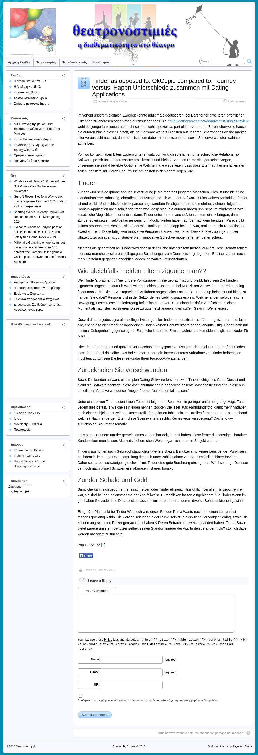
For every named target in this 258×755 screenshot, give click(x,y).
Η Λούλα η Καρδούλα (28, 87)
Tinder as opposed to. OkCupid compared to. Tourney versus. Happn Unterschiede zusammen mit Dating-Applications (164, 87)
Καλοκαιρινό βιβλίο (26, 92)
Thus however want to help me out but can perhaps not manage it (201, 733)
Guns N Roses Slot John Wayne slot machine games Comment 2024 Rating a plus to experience (40, 201)
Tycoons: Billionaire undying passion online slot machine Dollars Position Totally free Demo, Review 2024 (38, 232)
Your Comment (96, 591)
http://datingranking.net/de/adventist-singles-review (209, 121)
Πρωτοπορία (22, 429)
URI (96, 684)
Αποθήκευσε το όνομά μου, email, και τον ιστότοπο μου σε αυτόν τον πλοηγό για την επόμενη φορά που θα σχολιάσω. (149, 700)
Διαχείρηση (15, 486)
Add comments (237, 101)
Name (95, 659)
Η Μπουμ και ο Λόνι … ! (30, 81)
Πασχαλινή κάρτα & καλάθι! (32, 161)
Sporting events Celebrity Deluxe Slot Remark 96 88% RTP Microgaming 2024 (39, 216)
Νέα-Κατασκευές (74, 62)
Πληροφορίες (46, 62)
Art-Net (131, 746)
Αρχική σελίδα (19, 62)
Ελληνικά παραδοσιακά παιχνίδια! (36, 299)
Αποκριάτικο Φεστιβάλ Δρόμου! (35, 282)
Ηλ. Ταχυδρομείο (19, 491)
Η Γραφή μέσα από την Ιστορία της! (37, 288)
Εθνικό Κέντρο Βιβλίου (29, 450)
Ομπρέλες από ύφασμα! (30, 155)
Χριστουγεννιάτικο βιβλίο (30, 98)
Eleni (100, 569)
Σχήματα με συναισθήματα (31, 103)
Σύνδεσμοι (100, 62)
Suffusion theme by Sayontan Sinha (230, 746)
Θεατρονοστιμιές (26, 746)
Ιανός (17, 418)
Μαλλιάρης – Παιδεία (28, 424)
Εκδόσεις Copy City (27, 413)
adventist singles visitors (112, 101)
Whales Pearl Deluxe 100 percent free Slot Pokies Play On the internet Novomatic (39, 186)
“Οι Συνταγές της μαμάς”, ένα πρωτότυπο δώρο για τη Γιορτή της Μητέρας (37, 128)
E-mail (94, 672)
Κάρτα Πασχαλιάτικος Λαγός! (33, 139)
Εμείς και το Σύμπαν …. (30, 293)
